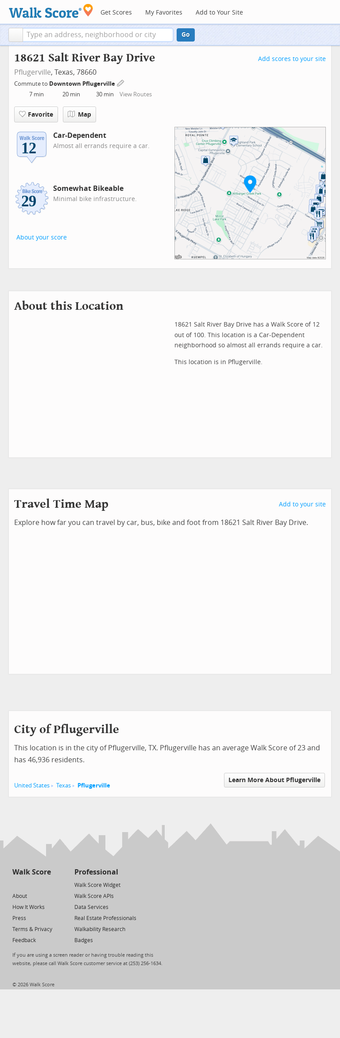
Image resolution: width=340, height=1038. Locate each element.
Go (186, 34)
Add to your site (302, 504)
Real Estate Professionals (105, 918)
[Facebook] (31, 884)
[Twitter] (17, 884)
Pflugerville (32, 72)
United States (32, 785)
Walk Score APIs (94, 896)
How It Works (28, 907)
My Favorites (163, 12)
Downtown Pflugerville (82, 83)
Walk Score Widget (97, 885)
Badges (83, 940)
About (19, 896)
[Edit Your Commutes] (120, 82)
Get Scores (116, 12)
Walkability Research (99, 929)
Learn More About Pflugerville (274, 780)
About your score (41, 237)
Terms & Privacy (32, 929)
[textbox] (98, 35)
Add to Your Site (219, 12)
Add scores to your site (292, 59)
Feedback (24, 940)
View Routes (136, 94)
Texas (63, 785)
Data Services (91, 907)
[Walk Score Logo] (51, 11)
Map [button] (79, 114)
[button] (15, 35)
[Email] (45, 884)
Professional (96, 872)
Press (19, 918)
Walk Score (31, 872)
